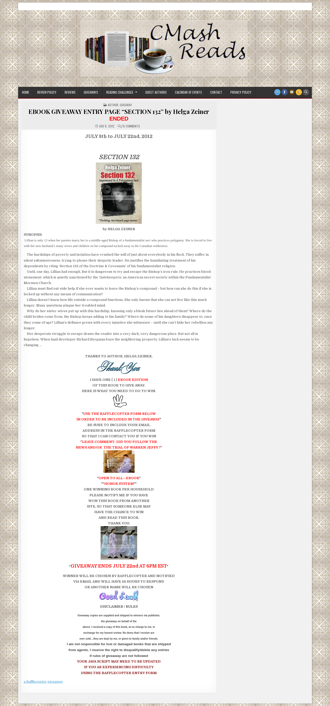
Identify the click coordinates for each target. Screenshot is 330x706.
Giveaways (91, 92)
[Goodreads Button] (292, 92)
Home (25, 92)
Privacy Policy (240, 92)
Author (113, 105)
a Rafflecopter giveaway (43, 682)
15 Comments (131, 126)
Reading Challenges (119, 92)
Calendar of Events (188, 92)
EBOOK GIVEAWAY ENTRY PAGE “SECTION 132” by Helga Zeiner (118, 114)
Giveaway (126, 105)
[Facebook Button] (284, 92)
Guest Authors (156, 92)
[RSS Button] (299, 92)
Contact (216, 92)
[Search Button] (306, 92)
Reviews (70, 92)
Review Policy (46, 92)
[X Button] (277, 92)
